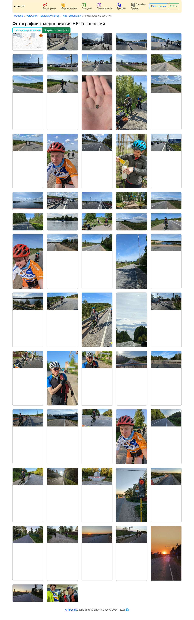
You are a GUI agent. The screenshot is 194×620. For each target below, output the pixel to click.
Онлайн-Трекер (138, 6)
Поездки (87, 6)
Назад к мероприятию (27, 30)
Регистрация (158, 6)
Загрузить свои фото (56, 30)
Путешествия (104, 6)
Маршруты (49, 6)
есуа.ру (19, 6)
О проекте (71, 609)
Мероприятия (69, 6)
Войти (173, 6)
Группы (121, 6)
